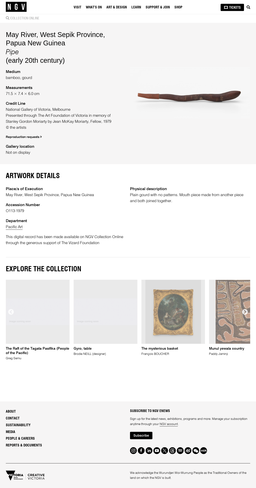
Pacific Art (14, 227)
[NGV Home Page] (16, 7)
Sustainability (18, 425)
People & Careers (20, 438)
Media (10, 432)
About (11, 411)
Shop (178, 7)
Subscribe (141, 435)
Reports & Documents (24, 445)
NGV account (169, 424)
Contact (13, 418)
